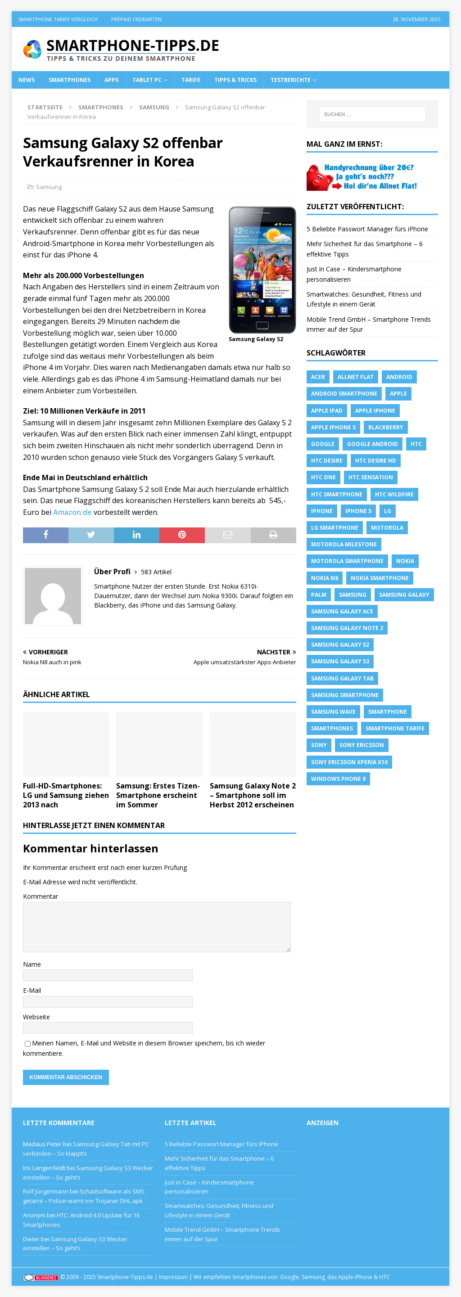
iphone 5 (358, 511)
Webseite (36, 1017)
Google (322, 444)
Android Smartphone (344, 393)
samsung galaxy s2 (340, 644)
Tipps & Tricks (235, 80)
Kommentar (40, 896)
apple (398, 393)
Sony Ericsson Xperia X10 (349, 762)
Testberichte (291, 80)
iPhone (322, 511)
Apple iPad (327, 410)
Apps (111, 80)
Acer (318, 377)
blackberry (385, 427)
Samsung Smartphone (345, 695)
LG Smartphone (334, 527)
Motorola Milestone (344, 544)
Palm (318, 595)
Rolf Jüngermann (45, 1191)
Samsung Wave (333, 712)
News (26, 80)
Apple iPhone (375, 410)
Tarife (190, 80)
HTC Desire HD (375, 460)
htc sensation (370, 477)
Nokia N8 (324, 578)
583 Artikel (156, 571)
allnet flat (356, 377)
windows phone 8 (338, 779)
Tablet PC (147, 80)
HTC (416, 444)
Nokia (405, 561)
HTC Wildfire (394, 494)
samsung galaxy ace (342, 611)
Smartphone (387, 712)
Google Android (372, 444)
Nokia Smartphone (380, 578)
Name (32, 964)
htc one (323, 477)
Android (399, 377)
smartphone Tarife (395, 728)
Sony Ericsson (361, 745)
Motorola (387, 527)
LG (387, 511)
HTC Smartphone (336, 494)
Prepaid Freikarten (136, 19)
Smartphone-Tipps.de (125, 1277)
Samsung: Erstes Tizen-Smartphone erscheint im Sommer (158, 795)
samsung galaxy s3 (340, 661)
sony (319, 745)
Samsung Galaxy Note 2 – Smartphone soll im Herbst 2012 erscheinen (253, 795)
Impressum (173, 1277)
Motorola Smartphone (347, 561)
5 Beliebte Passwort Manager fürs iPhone (367, 229)
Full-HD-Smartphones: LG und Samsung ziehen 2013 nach (66, 795)
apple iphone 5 (333, 427)
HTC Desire (327, 460)
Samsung (49, 187)
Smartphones (69, 80)
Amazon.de (72, 512)
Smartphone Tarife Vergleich (58, 19)
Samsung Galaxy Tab (342, 678)
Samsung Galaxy (404, 595)
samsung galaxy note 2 (347, 628)
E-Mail (32, 990)
